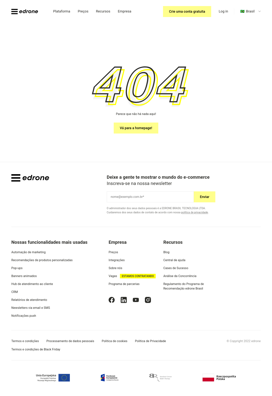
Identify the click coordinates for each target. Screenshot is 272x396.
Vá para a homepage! (136, 128)
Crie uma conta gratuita (187, 11)
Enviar (204, 197)
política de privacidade (194, 212)
